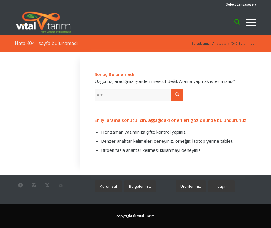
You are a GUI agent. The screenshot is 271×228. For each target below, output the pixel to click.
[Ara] (234, 22)
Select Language (240, 4)
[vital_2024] (43, 22)
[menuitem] (239, 4)
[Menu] (248, 22)
